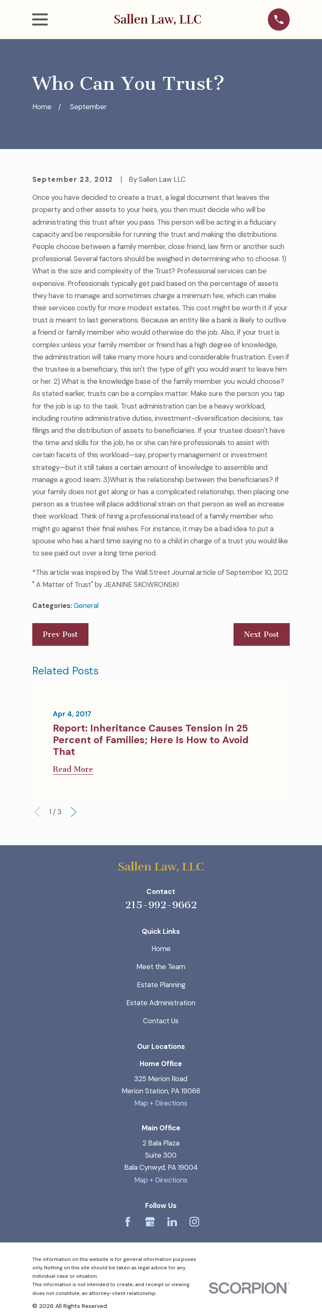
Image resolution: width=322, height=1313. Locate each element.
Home (161, 948)
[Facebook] (127, 1222)
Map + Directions (160, 1103)
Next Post (261, 634)
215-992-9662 (161, 905)
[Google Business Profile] (150, 1222)
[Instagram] (194, 1222)
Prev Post (60, 634)
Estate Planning (161, 984)
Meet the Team (160, 966)
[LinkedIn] (172, 1222)
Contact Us (161, 1020)
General (86, 605)
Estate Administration (160, 1002)
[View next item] (73, 812)
